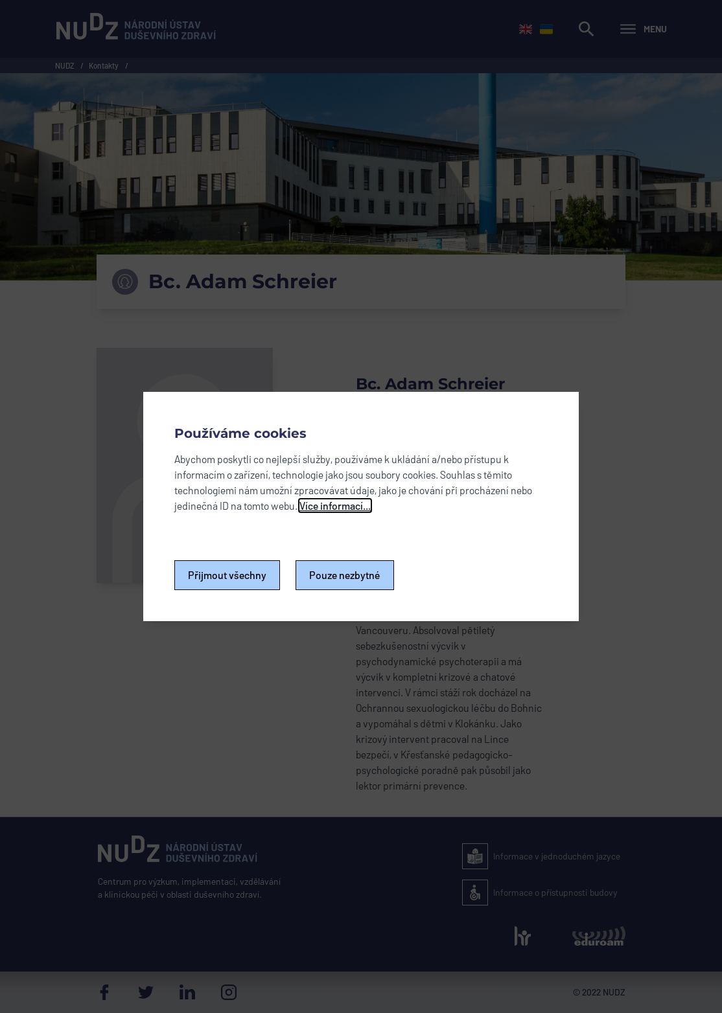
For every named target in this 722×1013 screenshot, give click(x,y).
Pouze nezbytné (344, 575)
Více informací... (335, 505)
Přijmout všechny (227, 575)
